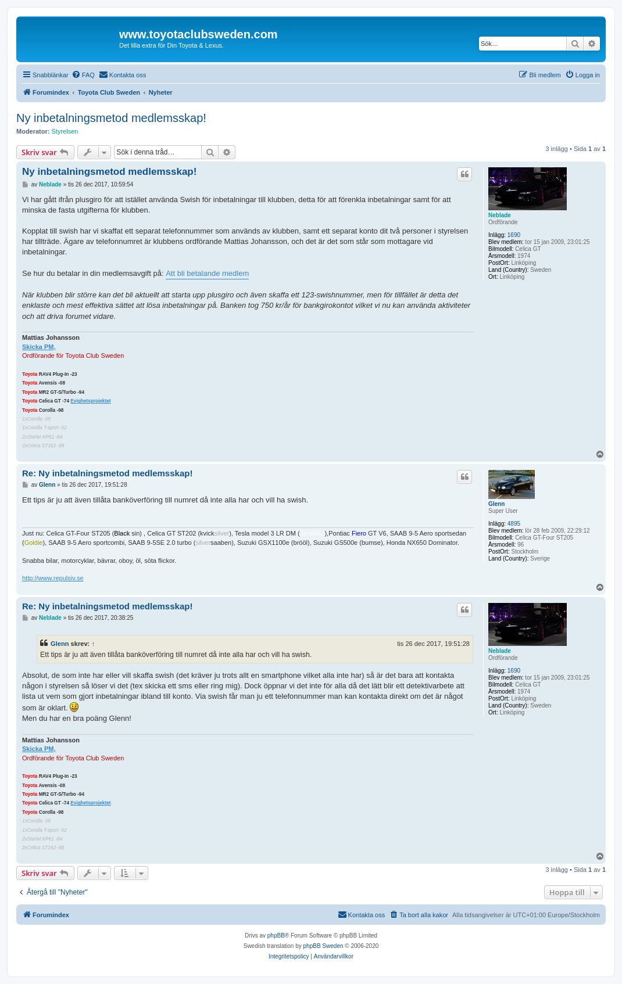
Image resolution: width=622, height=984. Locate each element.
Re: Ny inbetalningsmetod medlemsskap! (107, 473)
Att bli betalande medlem (207, 273)
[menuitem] (83, 75)
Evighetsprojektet (90, 401)
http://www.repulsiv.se (53, 577)
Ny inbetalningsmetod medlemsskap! (111, 118)
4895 (513, 523)
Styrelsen (65, 131)
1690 (513, 235)
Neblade (499, 215)
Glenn (496, 504)
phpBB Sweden (323, 946)
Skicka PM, (38, 346)
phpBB (276, 935)
